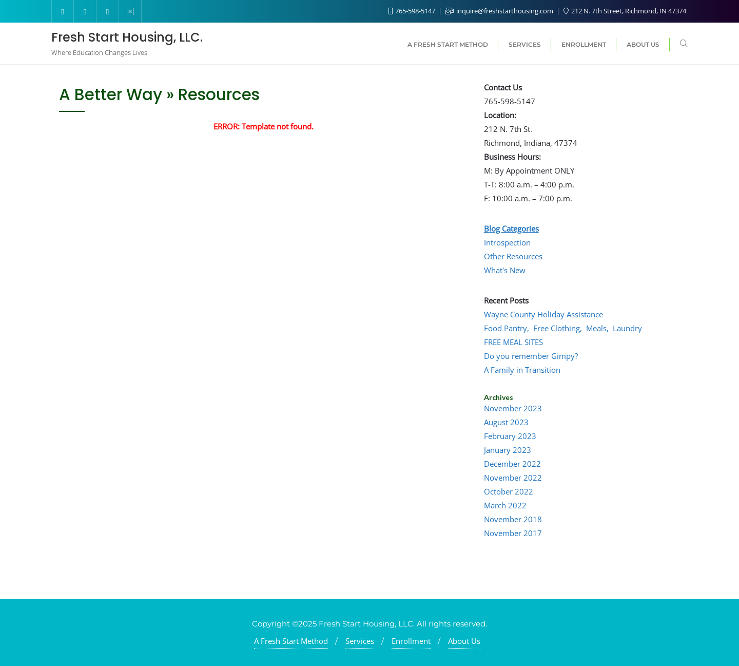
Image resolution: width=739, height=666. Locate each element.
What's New (505, 270)
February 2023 (510, 436)
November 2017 (513, 533)
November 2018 (513, 519)
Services (359, 641)
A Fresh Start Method (291, 641)
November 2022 (513, 477)
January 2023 (507, 450)
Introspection (507, 242)
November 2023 (513, 408)
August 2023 (506, 422)
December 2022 (512, 464)
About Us (464, 641)
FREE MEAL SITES (513, 342)
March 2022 (505, 505)
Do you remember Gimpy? (531, 356)
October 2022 (508, 491)
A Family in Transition (522, 370)
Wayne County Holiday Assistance (543, 314)
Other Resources (513, 256)
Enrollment (411, 641)
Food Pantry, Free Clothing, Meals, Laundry (563, 328)
